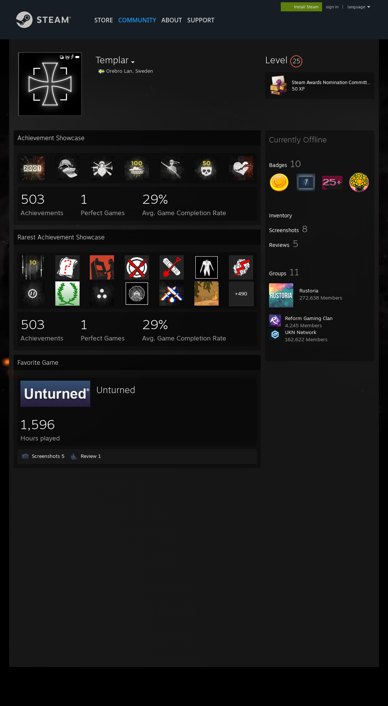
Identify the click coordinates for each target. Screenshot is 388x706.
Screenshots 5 (48, 456)
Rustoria (308, 290)
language (356, 6)
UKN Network (300, 332)
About (171, 20)
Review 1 (91, 456)
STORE (103, 20)
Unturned (115, 389)
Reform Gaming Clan (309, 318)
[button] (319, 59)
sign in (332, 6)
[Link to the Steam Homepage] (49, 26)
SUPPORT (200, 20)
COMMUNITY (137, 20)
